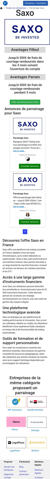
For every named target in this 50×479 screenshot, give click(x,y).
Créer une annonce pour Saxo (25, 102)
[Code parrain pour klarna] (14, 424)
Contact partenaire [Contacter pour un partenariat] (24, 473)
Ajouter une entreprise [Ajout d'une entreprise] (9, 468)
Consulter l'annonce (30, 166)
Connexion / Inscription (35, 3)
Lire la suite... (19, 151)
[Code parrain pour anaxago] (35, 424)
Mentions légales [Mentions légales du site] (39, 471)
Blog (21, 467)
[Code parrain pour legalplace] (14, 444)
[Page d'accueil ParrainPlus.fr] (1, 8)
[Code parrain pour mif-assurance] (14, 403)
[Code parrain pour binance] (35, 444)
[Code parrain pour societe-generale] (35, 403)
